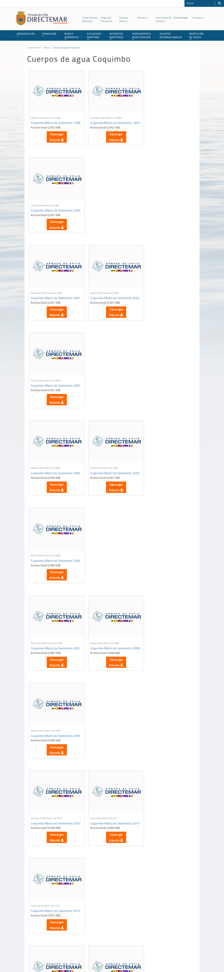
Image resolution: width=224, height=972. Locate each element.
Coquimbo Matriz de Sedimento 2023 (108, 745)
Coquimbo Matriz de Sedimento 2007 (52, 389)
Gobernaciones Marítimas (90, 19)
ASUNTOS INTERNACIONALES (171, 35)
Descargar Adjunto (55, 138)
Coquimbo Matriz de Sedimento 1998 (52, 122)
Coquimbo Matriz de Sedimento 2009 (165, 389)
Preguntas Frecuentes (106, 19)
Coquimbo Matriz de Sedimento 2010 (52, 478)
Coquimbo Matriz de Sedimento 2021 (165, 656)
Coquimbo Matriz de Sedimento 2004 (52, 300)
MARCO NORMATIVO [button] (71, 36)
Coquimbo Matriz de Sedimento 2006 (165, 300)
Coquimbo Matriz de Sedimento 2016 (165, 567)
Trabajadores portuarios (174, 926)
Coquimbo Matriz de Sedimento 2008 (108, 389)
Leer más (55, 872)
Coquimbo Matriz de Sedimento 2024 (165, 745)
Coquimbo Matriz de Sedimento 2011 (108, 478)
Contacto (198, 17)
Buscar (219, 3)
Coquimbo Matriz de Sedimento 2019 (108, 656)
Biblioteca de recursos (73, 961)
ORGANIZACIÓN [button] (26, 34)
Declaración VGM (170, 930)
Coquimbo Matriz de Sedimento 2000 (165, 122)
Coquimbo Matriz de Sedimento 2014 (52, 567)
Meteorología (181, 17)
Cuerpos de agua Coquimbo (65, 47)
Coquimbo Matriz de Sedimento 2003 (165, 211)
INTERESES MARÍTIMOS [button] (117, 36)
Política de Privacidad (50, 961)
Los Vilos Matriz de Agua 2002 (107, 832)
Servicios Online (123, 19)
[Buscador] (199, 3)
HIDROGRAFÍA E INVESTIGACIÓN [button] (141, 36)
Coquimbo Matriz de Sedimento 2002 (108, 211)
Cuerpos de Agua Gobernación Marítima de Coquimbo (51, 834)
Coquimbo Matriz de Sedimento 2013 (165, 478)
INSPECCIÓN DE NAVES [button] (196, 36)
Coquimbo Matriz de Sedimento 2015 (108, 567)
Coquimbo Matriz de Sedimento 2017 (52, 656)
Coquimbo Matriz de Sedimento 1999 (108, 122)
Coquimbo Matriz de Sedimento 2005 (108, 300)
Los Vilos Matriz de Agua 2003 (164, 832)
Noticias (142, 17)
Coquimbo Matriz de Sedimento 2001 (52, 211)
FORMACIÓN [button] (49, 34)
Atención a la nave (171, 922)
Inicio (46, 47)
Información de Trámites (163, 19)
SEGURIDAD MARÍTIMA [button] (94, 36)
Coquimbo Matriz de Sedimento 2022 (52, 745)
